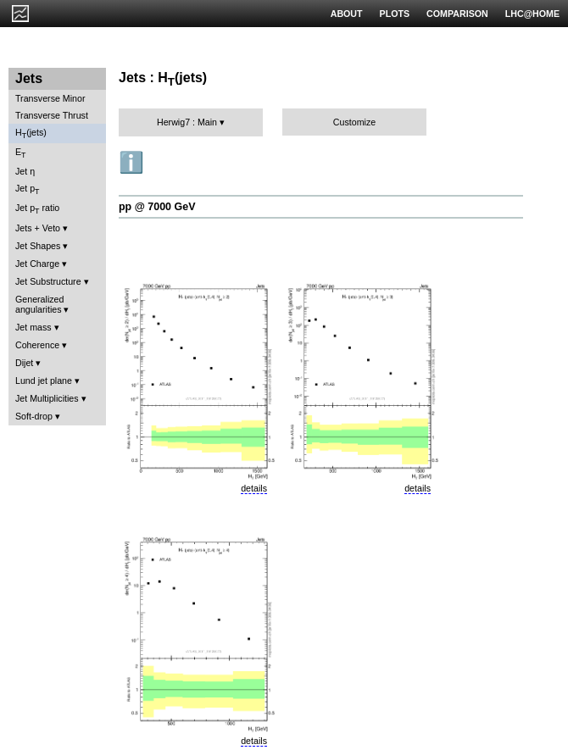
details (254, 488)
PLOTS (395, 13)
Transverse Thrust (51, 115)
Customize (354, 122)
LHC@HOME (532, 13)
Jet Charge (37, 263)
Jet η (25, 171)
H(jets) (31, 133)
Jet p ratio (37, 209)
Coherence (37, 345)
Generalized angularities (39, 304)
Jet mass (33, 327)
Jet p (27, 189)
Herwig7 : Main (187, 122)
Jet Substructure (48, 281)
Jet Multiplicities (47, 398)
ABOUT (347, 13)
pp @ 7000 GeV (157, 207)
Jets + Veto (37, 228)
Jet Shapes (37, 246)
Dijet (24, 363)
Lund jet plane (43, 380)
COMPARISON (457, 13)
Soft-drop (34, 416)
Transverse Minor (50, 98)
